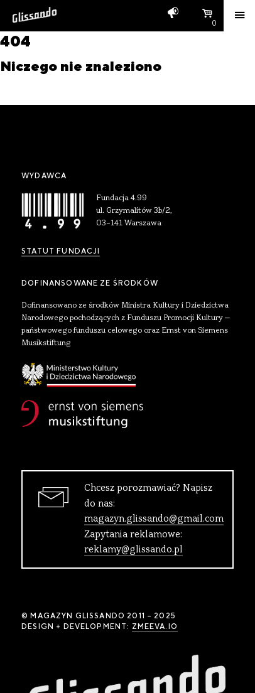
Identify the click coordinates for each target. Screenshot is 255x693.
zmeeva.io (155, 626)
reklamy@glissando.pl (133, 550)
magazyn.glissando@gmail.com (154, 519)
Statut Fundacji (60, 251)
